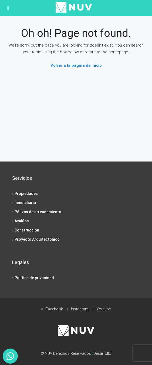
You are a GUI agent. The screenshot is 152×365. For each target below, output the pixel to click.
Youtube (101, 309)
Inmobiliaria (25, 203)
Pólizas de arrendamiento (38, 212)
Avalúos (22, 221)
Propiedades (26, 193)
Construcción (27, 230)
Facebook (52, 309)
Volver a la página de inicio (76, 65)
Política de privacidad (34, 278)
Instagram (77, 309)
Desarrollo (102, 353)
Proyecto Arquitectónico (37, 239)
